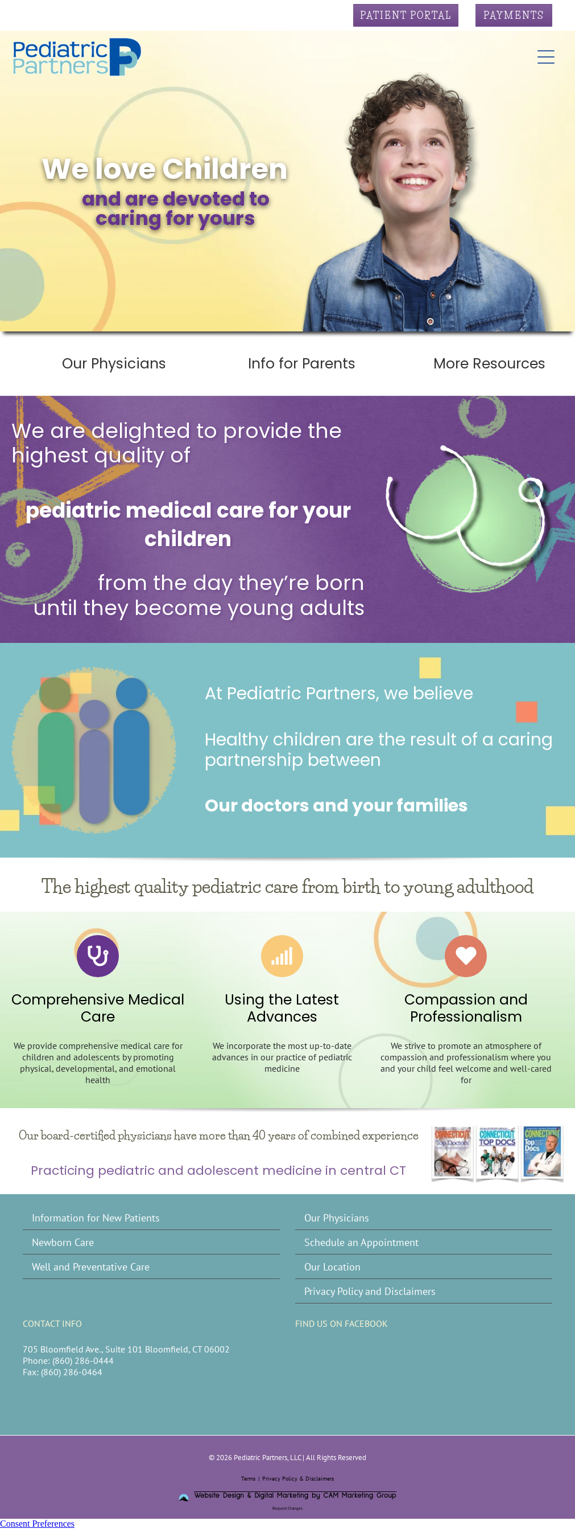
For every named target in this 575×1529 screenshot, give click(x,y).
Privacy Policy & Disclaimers (298, 1478)
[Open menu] (546, 56)
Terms (248, 1478)
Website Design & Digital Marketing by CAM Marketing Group (295, 1495)
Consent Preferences (37, 1523)
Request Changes (287, 1508)
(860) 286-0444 (83, 1360)
